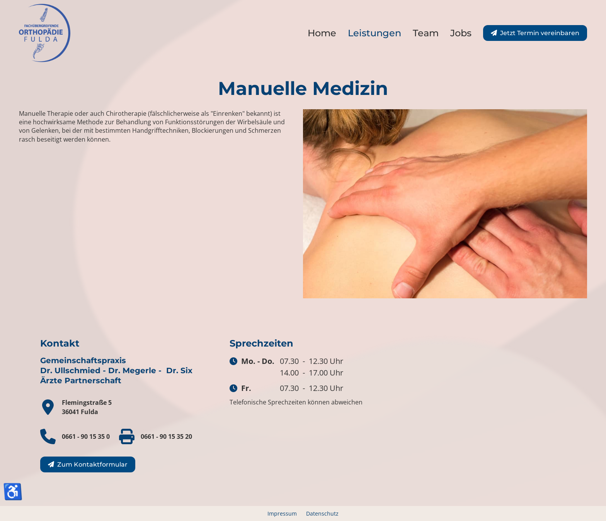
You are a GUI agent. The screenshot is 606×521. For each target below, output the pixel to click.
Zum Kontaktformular (92, 464)
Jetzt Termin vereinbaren (539, 33)
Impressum (282, 513)
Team (426, 33)
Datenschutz (322, 513)
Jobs (461, 33)
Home (322, 33)
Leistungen (374, 33)
